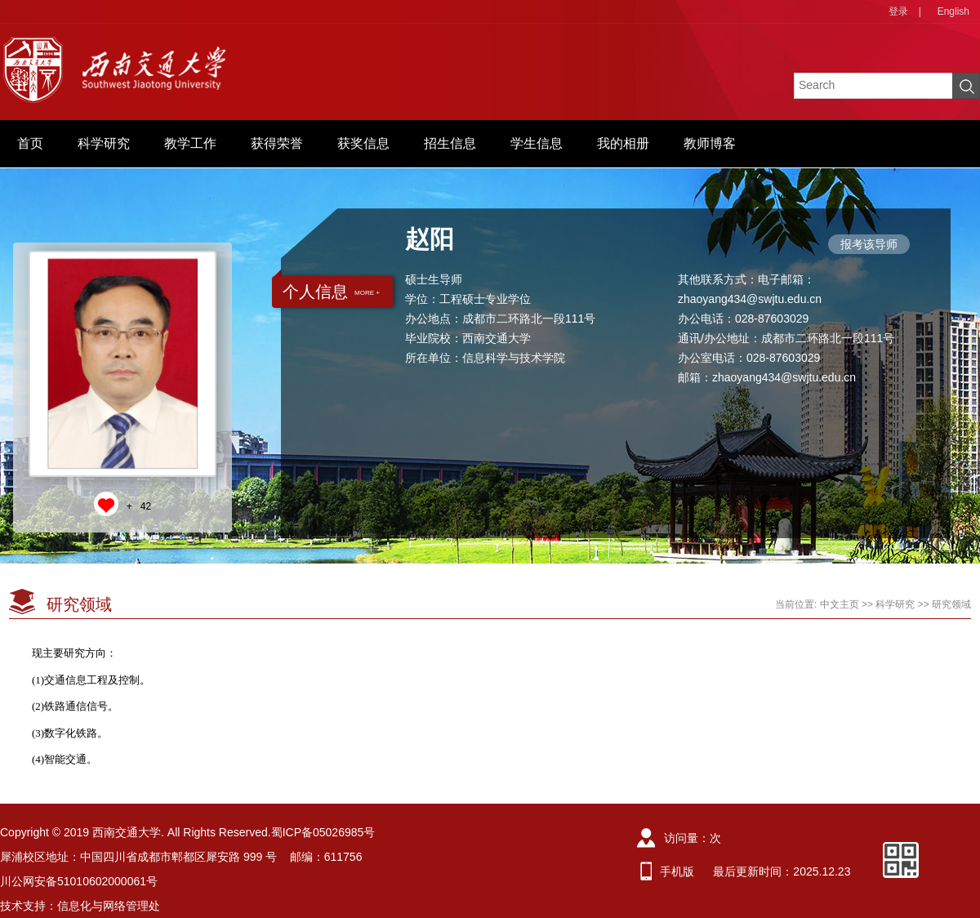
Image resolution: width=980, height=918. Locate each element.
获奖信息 (363, 143)
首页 (30, 143)
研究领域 (951, 604)
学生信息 (536, 143)
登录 (898, 11)
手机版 (677, 871)
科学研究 (104, 143)
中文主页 (839, 604)
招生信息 (450, 143)
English (953, 11)
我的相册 (623, 143)
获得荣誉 (277, 143)
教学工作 (190, 143)
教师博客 (710, 143)
